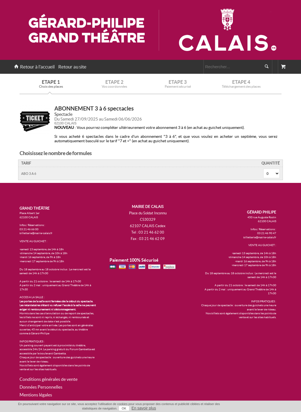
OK (124, 408)
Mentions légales (36, 394)
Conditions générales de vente (48, 379)
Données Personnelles (41, 386)
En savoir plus (144, 408)
